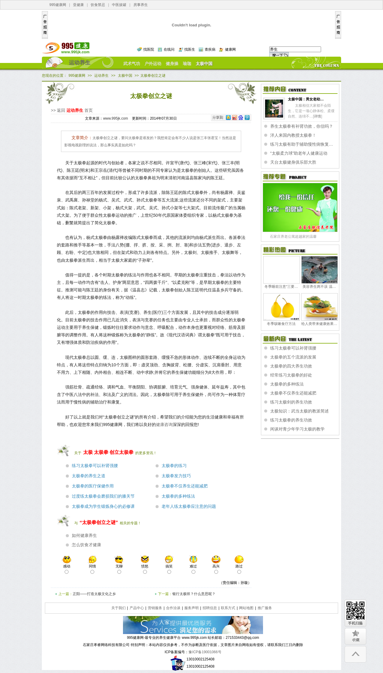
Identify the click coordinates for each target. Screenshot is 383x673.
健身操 (172, 63)
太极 (88, 452)
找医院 (148, 49)
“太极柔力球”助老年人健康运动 (298, 153)
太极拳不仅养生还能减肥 (185, 486)
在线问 (169, 49)
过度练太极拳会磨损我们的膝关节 (103, 496)
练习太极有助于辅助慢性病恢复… (301, 144)
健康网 (230, 49)
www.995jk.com (115, 118)
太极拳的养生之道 (88, 476)
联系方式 (228, 608)
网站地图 (246, 608)
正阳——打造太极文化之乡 (94, 594)
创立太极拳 (121, 452)
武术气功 (131, 63)
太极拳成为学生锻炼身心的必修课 (103, 506)
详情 (317, 116)
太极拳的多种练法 (178, 496)
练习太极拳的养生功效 (291, 420)
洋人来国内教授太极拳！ (293, 135)
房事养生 (140, 5)
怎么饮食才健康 (86, 544)
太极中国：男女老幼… (306, 99)
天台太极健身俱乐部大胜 (293, 162)
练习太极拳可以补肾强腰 (95, 465)
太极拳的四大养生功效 (291, 366)
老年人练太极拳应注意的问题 (189, 506)
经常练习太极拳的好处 (291, 375)
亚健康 (78, 5)
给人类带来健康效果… (319, 324)
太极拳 (101, 452)
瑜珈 (187, 63)
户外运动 (153, 63)
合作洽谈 (173, 608)
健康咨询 (164, 424)
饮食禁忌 (98, 5)
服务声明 (191, 608)
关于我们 (118, 608)
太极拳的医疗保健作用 (93, 486)
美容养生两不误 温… (319, 286)
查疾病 (210, 49)
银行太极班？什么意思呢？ (193, 594)
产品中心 (137, 608)
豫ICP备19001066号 (205, 652)
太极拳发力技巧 (176, 476)
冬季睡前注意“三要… (281, 286)
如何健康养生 (84, 535)
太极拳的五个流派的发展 (293, 357)
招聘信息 (210, 608)
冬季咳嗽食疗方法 (281, 324)
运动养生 (79, 63)
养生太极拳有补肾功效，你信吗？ (301, 126)
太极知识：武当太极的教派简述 (299, 411)
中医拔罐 (119, 5)
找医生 (189, 49)
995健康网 (57, 5)
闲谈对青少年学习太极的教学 (297, 429)
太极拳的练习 (174, 465)
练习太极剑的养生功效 (291, 402)
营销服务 (155, 608)
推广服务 (265, 608)
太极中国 (204, 63)
